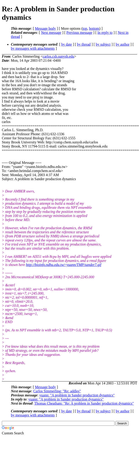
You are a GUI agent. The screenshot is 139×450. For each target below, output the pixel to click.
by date (66, 44)
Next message (51, 32)
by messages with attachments (33, 48)
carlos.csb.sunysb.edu (58, 56)
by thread (84, 44)
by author (122, 44)
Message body (45, 28)
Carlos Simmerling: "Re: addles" (57, 391)
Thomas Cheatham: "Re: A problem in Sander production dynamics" (84, 403)
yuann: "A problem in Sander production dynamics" (77, 395)
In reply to (105, 32)
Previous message (79, 32)
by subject (103, 44)
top (85, 28)
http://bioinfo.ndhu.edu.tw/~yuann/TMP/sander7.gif (63, 265)
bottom (94, 28)
